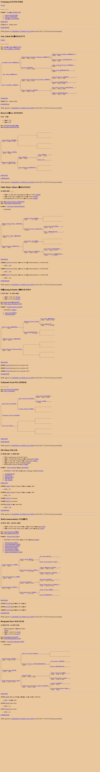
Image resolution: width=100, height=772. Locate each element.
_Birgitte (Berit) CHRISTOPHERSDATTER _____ (35, 709)
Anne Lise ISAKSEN (11, 334)
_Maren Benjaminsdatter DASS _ (11, 729)
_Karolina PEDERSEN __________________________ (36, 69)
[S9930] (8, 540)
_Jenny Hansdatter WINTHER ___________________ (36, 96)
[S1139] (8, 646)
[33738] (6, 673)
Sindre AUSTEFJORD (11, 17)
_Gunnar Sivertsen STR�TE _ (10, 602)
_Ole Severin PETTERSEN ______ (53, 242)
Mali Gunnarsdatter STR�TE (12, 616)
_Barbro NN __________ (44, 171)
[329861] (14, 331)
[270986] (25, 500)
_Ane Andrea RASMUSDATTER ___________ (63, 86)
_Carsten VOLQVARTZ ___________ (60, 733)
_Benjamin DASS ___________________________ (35, 723)
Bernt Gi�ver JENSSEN (10, 162)
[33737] (18, 677)
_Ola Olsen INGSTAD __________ (29, 622)
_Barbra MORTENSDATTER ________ (60, 712)
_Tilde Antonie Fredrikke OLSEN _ (12, 375)
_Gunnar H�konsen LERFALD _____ (49, 605)
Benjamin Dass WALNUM (10, 717)
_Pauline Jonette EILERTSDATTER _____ (63, 60)
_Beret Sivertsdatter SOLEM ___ (49, 598)
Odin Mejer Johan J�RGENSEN (12, 253)
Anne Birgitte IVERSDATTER (12, 217)
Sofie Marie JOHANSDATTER (16, 220)
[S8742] (7, 754)
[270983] (36, 495)
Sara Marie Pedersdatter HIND (15, 684)
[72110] (3, 5)
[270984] (35, 497)
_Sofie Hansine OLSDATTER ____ (33, 271)
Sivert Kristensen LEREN (12, 586)
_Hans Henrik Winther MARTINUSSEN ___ (63, 93)
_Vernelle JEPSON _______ (43, 430)
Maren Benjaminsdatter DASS (12, 681)
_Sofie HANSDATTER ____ (47, 346)
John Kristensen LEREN (11, 585)
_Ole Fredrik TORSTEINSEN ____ (53, 268)
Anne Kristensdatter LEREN (13, 580)
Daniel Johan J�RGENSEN (11, 323)
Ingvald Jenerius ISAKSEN (14, 328)
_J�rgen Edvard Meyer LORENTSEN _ (12, 239)
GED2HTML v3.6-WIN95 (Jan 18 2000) (23, 31)
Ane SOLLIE (8, 511)
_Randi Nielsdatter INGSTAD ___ (49, 611)
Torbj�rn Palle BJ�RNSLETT (12, 47)
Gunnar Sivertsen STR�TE (11, 568)
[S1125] (7, 393)
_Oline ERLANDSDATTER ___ (31, 355)
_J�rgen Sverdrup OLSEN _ (31, 343)
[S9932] (8, 522)
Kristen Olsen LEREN (13, 572)
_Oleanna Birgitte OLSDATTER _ (33, 245)
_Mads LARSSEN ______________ (27, 168)
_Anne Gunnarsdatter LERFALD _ (29, 608)
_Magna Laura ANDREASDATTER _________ (63, 73)
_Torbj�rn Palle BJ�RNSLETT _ (11, 63)
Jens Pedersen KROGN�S (11, 132)
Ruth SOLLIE (9, 514)
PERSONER (4, 21)
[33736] (18, 675)
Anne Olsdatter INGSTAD (11, 569)
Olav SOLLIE (9, 516)
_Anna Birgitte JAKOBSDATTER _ (53, 275)
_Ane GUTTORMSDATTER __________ (49, 637)
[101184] (41, 564)
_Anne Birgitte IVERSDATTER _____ (12, 265)
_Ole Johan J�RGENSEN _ (47, 340)
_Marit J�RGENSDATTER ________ (53, 248)
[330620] (36, 576)
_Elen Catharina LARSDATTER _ (27, 180)
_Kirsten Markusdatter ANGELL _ (60, 739)
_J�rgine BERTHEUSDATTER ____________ (63, 99)
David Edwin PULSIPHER (11, 417)
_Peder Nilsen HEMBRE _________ (49, 631)
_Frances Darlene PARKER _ (26, 440)
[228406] (38, 208)
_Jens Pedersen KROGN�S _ (9, 148)
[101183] (42, 563)
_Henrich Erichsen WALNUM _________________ (35, 697)
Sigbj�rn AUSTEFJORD (12, 18)
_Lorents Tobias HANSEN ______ (33, 233)
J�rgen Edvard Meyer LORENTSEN (14, 215)
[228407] (35, 210)
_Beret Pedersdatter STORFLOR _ (49, 625)
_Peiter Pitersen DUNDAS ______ (60, 720)
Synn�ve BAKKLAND (14, 12)
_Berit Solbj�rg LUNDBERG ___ (11, 90)
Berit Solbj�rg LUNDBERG (12, 49)
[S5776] (8, 283)
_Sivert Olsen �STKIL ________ (29, 595)
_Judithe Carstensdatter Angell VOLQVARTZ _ (35, 736)
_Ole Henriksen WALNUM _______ (11, 703)
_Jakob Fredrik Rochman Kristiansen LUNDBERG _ (36, 83)
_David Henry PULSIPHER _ (43, 424)
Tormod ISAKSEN (10, 335)
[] (3, 24)
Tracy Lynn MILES (9, 419)
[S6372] (8, 534)
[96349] (18, 320)
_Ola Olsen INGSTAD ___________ (49, 619)
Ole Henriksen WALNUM (11, 680)
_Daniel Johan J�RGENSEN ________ (12, 349)
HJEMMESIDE (5, 27)
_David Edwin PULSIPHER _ (9, 433)
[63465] (3, 40)
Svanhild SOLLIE (10, 510)
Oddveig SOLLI (9, 513)
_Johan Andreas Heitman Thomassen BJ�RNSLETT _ (36, 57)
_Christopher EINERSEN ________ (60, 706)
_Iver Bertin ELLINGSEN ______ (33, 259)
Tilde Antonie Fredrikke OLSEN (13, 325)
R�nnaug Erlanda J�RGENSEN (12, 363)
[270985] (28, 499)
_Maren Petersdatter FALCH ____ (60, 726)
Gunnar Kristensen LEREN (12, 582)
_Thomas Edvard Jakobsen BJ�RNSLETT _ (63, 54)
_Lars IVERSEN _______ (44, 165)
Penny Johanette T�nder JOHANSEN (18, 504)
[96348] (18, 318)
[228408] (35, 212)
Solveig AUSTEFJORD (11, 15)
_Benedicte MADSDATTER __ (9, 174)
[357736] (40, 507)
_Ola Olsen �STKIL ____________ (49, 592)
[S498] (7, 748)
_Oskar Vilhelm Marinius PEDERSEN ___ (63, 66)
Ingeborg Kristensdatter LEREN (14, 588)
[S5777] (8, 296)
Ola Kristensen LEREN (11, 579)
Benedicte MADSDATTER (11, 133)
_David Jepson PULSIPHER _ (26, 427)
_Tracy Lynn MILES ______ (9, 460)
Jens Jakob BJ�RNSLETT (10, 77)
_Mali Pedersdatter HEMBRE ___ (29, 634)
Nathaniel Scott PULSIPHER (11, 447)
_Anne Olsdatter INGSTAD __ (10, 628)
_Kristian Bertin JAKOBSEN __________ (63, 80)
